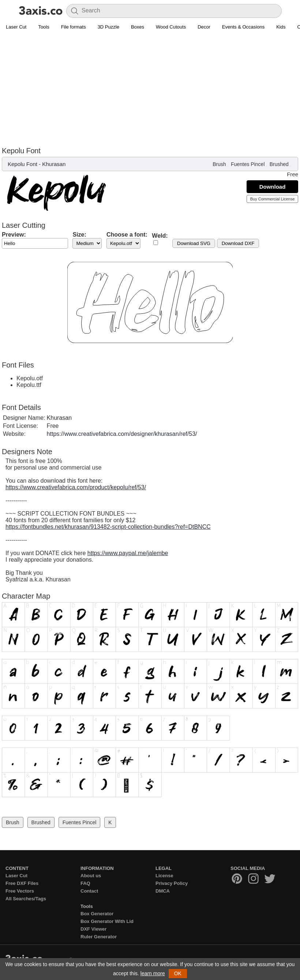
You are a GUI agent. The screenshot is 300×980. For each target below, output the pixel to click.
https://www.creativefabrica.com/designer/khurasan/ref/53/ (122, 434)
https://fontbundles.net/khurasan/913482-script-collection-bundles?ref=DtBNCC (108, 527)
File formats (73, 27)
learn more (152, 973)
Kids (280, 27)
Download (272, 187)
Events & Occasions (243, 27)
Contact (89, 891)
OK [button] (177, 973)
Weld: (160, 236)
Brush (219, 164)
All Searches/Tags (25, 898)
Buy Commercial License (272, 199)
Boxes (137, 27)
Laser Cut (16, 27)
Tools (43, 27)
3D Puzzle (108, 27)
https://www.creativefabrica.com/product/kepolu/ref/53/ (75, 487)
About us (90, 875)
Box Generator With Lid (107, 921)
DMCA (162, 891)
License (164, 875)
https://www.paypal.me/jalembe (127, 553)
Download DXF (238, 243)
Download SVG (193, 243)
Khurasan (53, 164)
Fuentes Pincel (248, 164)
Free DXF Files (21, 883)
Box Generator (96, 913)
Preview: (14, 234)
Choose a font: (126, 234)
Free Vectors (19, 891)
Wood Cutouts (171, 27)
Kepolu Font (22, 164)
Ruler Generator (98, 936)
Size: (79, 234)
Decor (204, 27)
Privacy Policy (171, 883)
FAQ (85, 883)
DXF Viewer (93, 929)
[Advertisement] (150, 88)
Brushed (279, 164)
